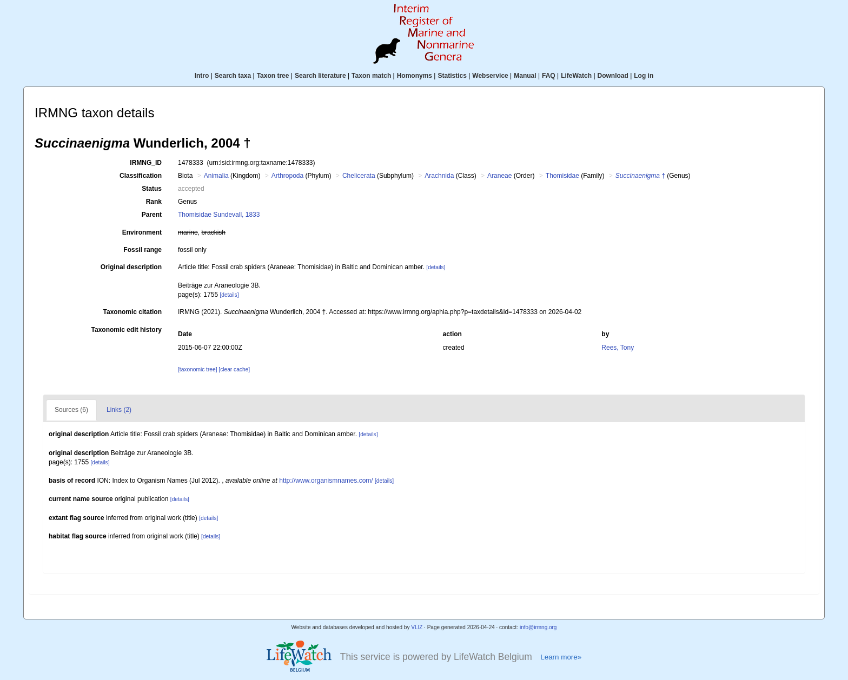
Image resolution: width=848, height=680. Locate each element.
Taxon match (371, 75)
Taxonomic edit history (126, 330)
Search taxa (233, 75)
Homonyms (414, 75)
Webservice (490, 75)
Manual (525, 75)
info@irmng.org (538, 627)
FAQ (548, 75)
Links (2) (119, 410)
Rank (154, 201)
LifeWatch (576, 75)
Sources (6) (71, 410)
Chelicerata (358, 175)
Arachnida (439, 175)
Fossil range (142, 250)
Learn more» (560, 657)
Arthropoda (287, 175)
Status (152, 188)
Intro (202, 75)
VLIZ (416, 627)
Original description (131, 267)
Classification (141, 175)
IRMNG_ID (146, 162)
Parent (152, 214)
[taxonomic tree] (197, 369)
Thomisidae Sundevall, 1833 (219, 214)
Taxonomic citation (132, 312)
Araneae (499, 175)
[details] (435, 267)
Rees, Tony (617, 347)
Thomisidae (562, 175)
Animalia (216, 175)
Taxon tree (273, 75)
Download (613, 75)
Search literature (320, 75)
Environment (142, 232)
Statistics (452, 75)
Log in (643, 75)
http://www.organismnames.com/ (326, 480)
